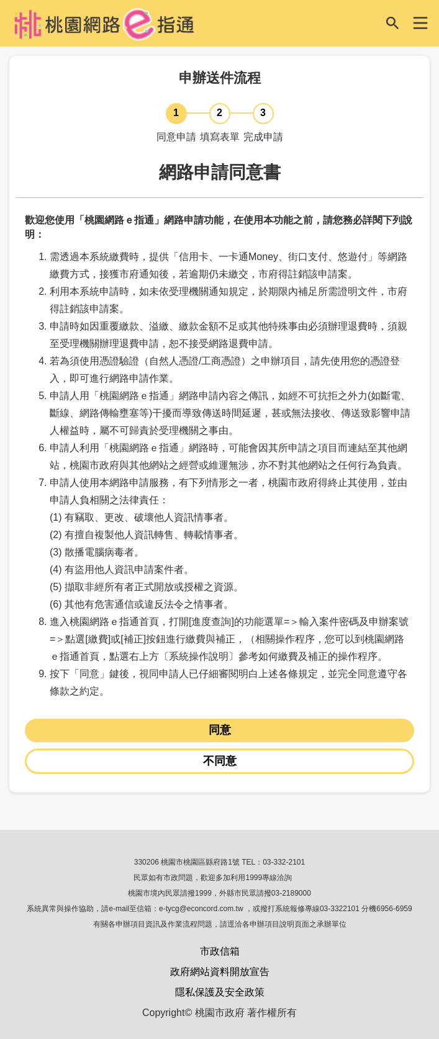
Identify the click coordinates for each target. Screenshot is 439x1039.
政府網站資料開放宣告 (219, 971)
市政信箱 (220, 951)
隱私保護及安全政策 (220, 992)
